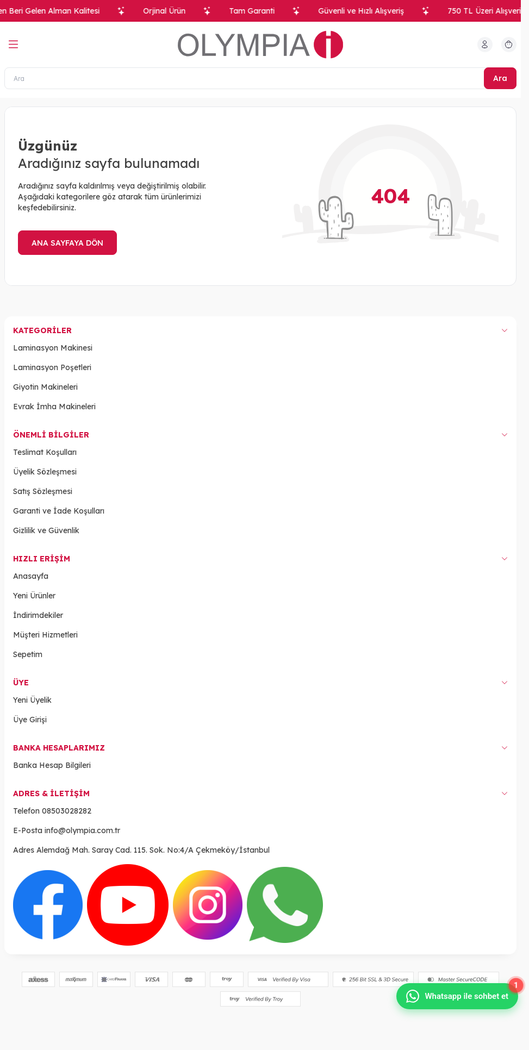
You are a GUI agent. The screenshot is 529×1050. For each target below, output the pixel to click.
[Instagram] (207, 905)
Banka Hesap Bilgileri (52, 765)
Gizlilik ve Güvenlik (46, 530)
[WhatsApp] (285, 905)
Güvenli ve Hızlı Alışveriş (367, 11)
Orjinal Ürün (170, 11)
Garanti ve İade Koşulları (58, 511)
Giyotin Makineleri (45, 387)
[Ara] (260, 78)
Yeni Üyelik (32, 700)
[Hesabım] (485, 44)
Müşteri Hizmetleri (45, 635)
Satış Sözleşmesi (42, 491)
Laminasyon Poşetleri (52, 367)
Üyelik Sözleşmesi (45, 472)
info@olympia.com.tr (82, 830)
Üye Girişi (30, 719)
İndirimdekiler (38, 615)
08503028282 (66, 811)
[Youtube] (128, 905)
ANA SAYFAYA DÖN (67, 243)
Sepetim (27, 654)
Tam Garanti (258, 11)
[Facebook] (48, 905)
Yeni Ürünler (34, 596)
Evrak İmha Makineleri (54, 406)
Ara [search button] (500, 78)
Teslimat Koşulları (45, 452)
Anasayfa (30, 576)
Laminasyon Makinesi (52, 348)
